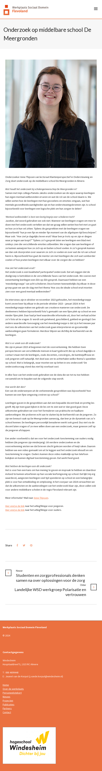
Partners (7, 708)
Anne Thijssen (41, 497)
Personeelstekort (12, 692)
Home (6, 685)
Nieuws (6, 696)
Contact (7, 712)
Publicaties (8, 704)
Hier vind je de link (14, 506)
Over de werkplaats (13, 688)
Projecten (8, 700)
